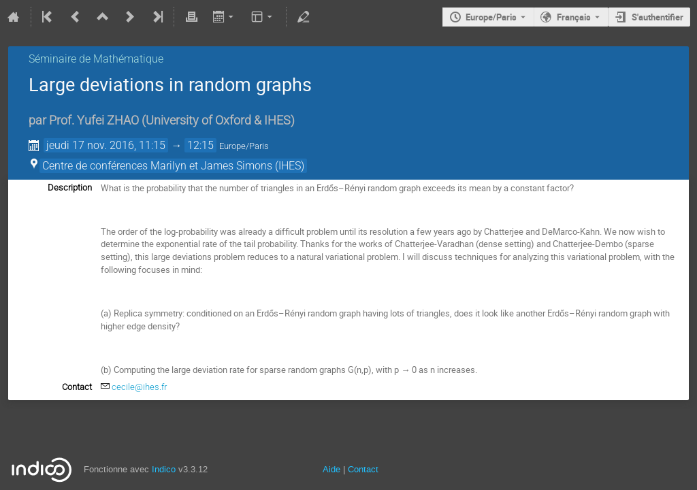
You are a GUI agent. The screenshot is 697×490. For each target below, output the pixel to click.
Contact (363, 469)
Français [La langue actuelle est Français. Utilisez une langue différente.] (574, 17)
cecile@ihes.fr (139, 387)
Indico (164, 469)
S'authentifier (657, 17)
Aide (331, 469)
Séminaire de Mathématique (96, 58)
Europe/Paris (491, 17)
